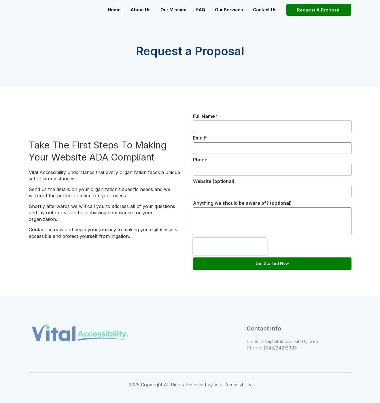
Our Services (229, 9)
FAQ (200, 9)
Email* (200, 138)
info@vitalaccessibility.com (289, 341)
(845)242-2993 (280, 348)
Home (114, 9)
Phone (200, 160)
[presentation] (230, 246)
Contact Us (265, 9)
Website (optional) (214, 181)
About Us (141, 9)
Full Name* (205, 116)
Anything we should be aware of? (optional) (242, 203)
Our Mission (173, 9)
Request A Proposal (319, 10)
